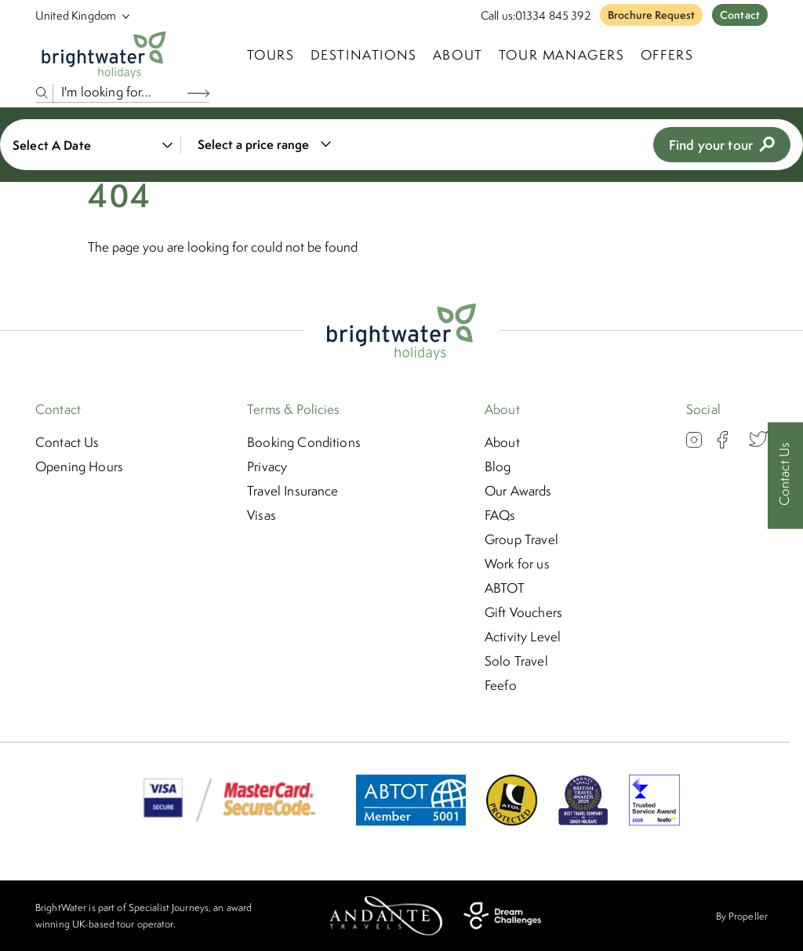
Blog (498, 466)
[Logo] (104, 54)
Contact (740, 15)
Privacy (267, 466)
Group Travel (521, 539)
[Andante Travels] (385, 915)
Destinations (364, 55)
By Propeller (742, 916)
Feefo (501, 685)
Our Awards (518, 490)
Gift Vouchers (523, 612)
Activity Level (523, 636)
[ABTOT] (411, 820)
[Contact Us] (785, 475)
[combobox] (261, 144)
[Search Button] (198, 93)
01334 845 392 (552, 15)
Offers (667, 55)
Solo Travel (516, 661)
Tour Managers (562, 55)
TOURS (271, 55)
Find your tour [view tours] (722, 145)
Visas (261, 515)
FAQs (500, 515)
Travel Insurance (293, 490)
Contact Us (67, 442)
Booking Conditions (304, 442)
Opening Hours (79, 466)
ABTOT (505, 588)
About (458, 55)
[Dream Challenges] (502, 915)
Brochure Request (651, 15)
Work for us (517, 563)
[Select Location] (76, 15)
